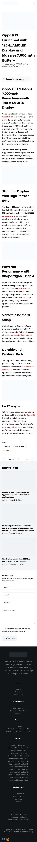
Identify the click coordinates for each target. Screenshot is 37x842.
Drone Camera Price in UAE (18, 729)
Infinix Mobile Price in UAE (18, 769)
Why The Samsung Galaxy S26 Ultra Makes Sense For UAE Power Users (16, 560)
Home (18, 689)
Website (6, 603)
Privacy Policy (18, 708)
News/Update (14, 66)
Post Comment (9, 638)
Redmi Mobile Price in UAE (18, 759)
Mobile (5, 66)
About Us (18, 692)
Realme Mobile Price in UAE (18, 761)
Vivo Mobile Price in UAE (18, 753)
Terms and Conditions (18, 711)
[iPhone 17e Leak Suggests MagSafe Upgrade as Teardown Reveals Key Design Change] (18, 480)
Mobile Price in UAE (18, 745)
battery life (15, 427)
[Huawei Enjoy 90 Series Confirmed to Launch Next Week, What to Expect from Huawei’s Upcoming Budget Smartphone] (18, 513)
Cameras (18, 726)
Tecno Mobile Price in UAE (18, 780)
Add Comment (9, 610)
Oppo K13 (6, 117)
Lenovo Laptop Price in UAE (18, 820)
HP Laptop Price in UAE (18, 817)
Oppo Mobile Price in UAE (18, 764)
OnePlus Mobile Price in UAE (18, 775)
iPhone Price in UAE (18, 750)
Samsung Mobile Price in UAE (18, 748)
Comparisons (18, 796)
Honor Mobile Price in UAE (18, 767)
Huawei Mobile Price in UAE (18, 756)
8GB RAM (22, 288)
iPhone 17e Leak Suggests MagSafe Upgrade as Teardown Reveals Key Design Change (15, 494)
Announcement (19, 446)
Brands (18, 802)
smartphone (7, 216)
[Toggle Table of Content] (27, 79)
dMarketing (28, 832)
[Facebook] (3, 839)
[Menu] (34, 3)
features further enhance (21, 335)
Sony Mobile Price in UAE (18, 777)
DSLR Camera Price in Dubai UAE (18, 731)
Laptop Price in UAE (18, 814)
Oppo (6, 451)
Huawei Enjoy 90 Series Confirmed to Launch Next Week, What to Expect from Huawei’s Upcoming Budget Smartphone (18, 528)
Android (6, 446)
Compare (18, 799)
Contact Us (18, 694)
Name (6, 587)
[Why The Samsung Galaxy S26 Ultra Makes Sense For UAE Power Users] (18, 547)
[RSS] (8, 839)
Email (6, 595)
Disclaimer (18, 713)
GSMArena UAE (18, 794)
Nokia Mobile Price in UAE (18, 772)
